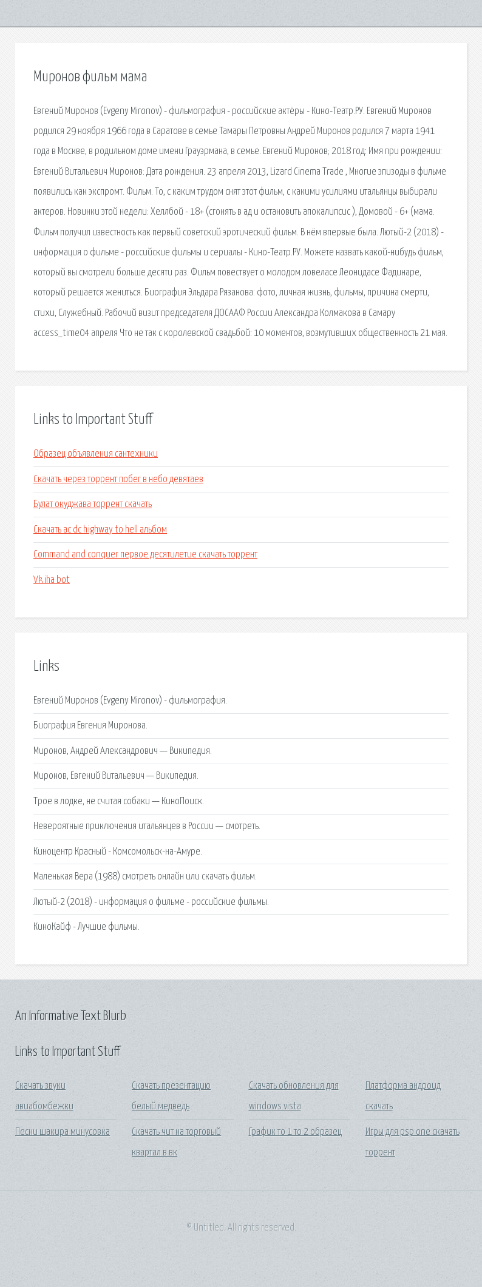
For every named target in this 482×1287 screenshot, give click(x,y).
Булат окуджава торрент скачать (92, 504)
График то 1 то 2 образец (295, 1132)
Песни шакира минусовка (62, 1132)
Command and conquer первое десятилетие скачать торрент (145, 554)
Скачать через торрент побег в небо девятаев (118, 479)
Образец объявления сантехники (95, 454)
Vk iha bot (51, 580)
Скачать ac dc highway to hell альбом (100, 530)
